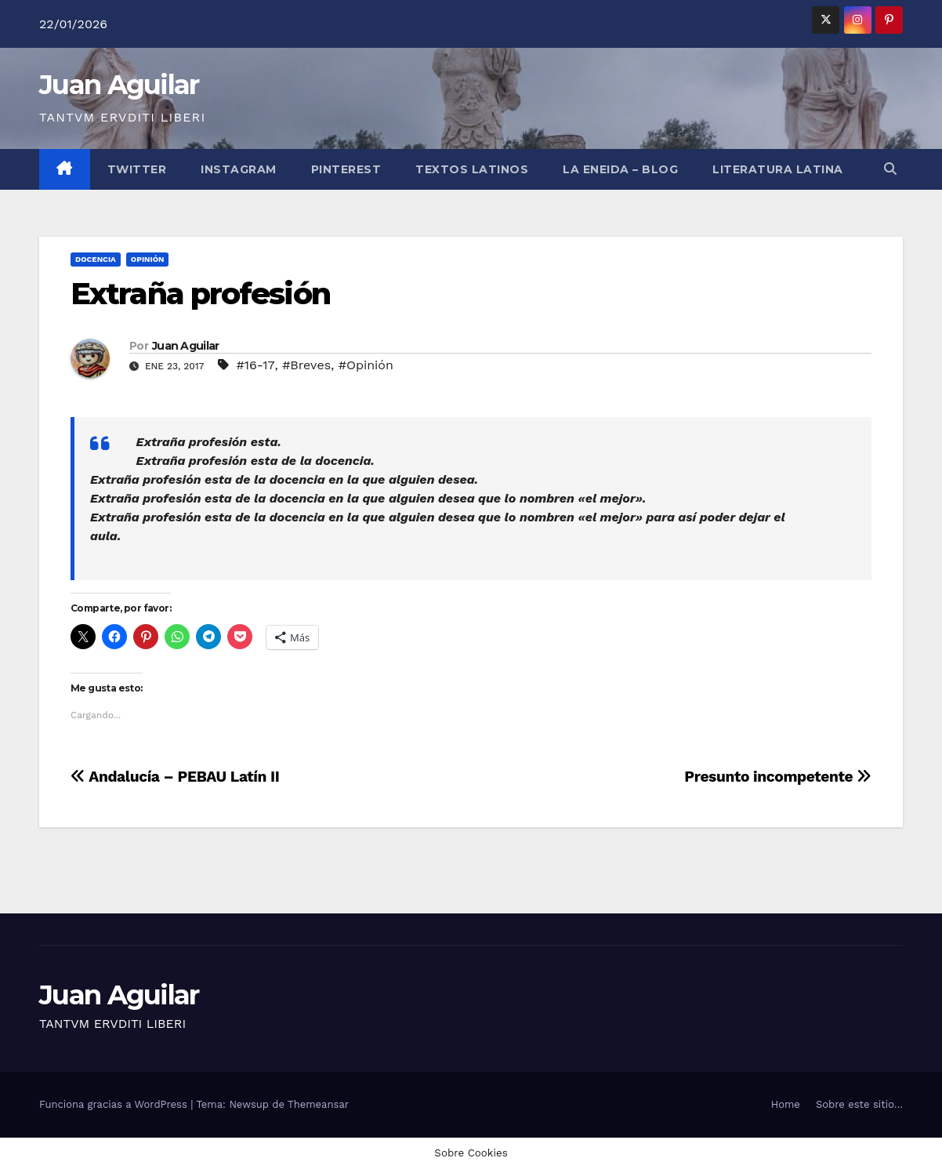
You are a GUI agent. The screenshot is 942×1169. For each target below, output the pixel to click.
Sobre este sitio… (859, 1104)
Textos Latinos (471, 169)
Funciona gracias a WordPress (114, 1104)
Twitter (137, 169)
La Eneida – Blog (620, 169)
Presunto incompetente (777, 777)
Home (785, 1104)
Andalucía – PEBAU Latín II (175, 777)
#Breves (306, 365)
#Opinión (366, 365)
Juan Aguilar (119, 84)
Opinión (148, 259)
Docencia (95, 259)
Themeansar (318, 1104)
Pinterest (346, 169)
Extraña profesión (200, 293)
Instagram (239, 169)
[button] (890, 169)
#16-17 (255, 365)
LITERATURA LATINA (777, 169)
